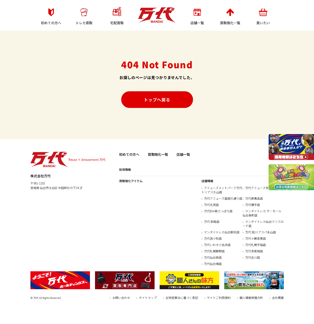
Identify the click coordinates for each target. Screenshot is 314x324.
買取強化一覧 (158, 154)
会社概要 (278, 298)
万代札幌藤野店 (214, 251)
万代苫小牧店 (213, 238)
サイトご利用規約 (219, 298)
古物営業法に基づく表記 (182, 298)
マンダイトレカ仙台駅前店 (221, 232)
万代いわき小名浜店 (217, 245)
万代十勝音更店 (255, 238)
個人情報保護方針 (251, 298)
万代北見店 (211, 205)
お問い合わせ (121, 298)
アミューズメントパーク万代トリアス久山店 (221, 190)
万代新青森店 (254, 198)
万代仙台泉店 (213, 257)
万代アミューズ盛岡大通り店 (223, 198)
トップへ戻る (157, 100)
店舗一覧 (183, 154)
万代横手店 (252, 205)
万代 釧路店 (211, 221)
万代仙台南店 (213, 264)
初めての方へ (129, 154)
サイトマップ (148, 298)
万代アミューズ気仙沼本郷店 (264, 188)
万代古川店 (252, 257)
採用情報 (125, 169)
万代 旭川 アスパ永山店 (260, 232)
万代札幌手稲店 (255, 245)
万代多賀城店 (254, 251)
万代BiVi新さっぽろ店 (218, 211)
